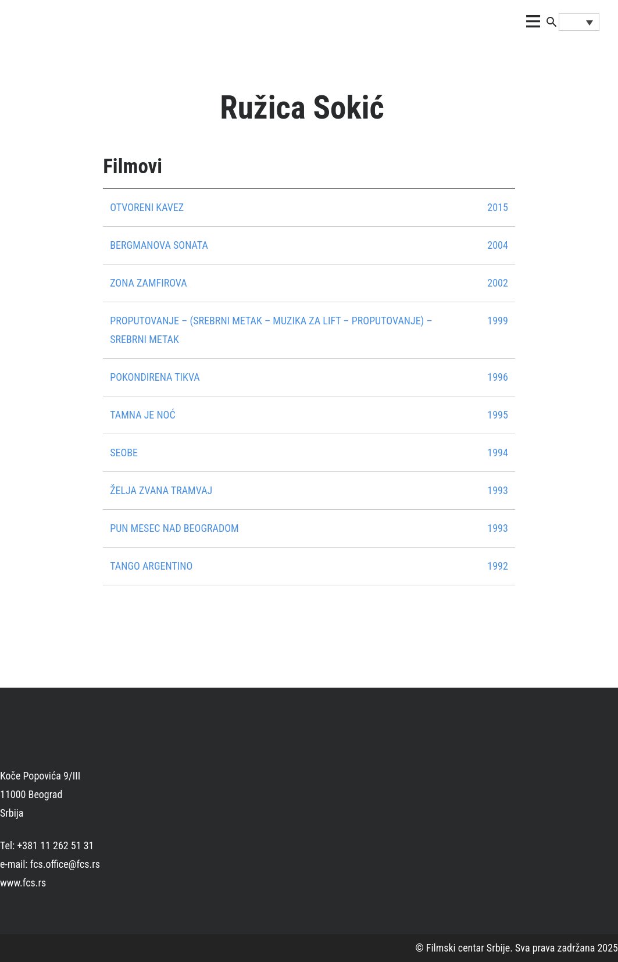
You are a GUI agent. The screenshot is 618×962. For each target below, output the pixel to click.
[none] (579, 22)
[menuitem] (579, 22)
